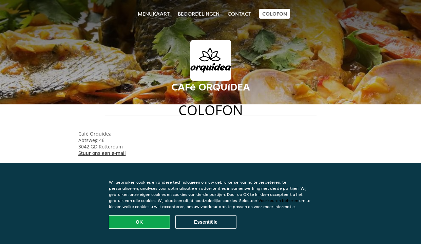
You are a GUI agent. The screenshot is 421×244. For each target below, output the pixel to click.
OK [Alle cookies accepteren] (139, 222)
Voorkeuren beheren (278, 200)
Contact (239, 13)
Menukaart (154, 13)
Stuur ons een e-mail (102, 153)
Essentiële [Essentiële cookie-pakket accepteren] (205, 222)
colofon (274, 13)
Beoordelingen (198, 13)
